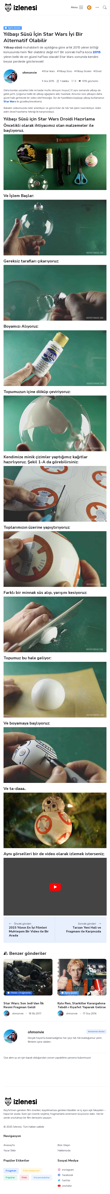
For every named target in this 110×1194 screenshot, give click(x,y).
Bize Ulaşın (64, 1145)
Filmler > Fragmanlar (19, 993)
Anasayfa (9, 1145)
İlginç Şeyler (13, 28)
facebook (65, 1175)
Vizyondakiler (41, 1177)
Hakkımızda (64, 1150)
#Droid (97, 71)
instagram (66, 1169)
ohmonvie (29, 73)
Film (24, 1177)
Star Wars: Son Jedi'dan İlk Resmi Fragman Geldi (24, 1005)
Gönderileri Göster (96, 1031)
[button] (97, 7)
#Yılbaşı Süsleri (82, 71)
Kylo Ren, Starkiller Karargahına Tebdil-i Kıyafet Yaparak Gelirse (82, 1005)
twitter (64, 1180)
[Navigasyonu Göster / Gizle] (77, 7)
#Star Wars (48, 71)
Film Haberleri (31, 1170)
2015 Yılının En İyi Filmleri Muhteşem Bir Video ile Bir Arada (29, 931)
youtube (65, 1185)
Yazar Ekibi (10, 1150)
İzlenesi (17, 1126)
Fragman (11, 1170)
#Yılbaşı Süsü (64, 71)
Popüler (10, 1177)
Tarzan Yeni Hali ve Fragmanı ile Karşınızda (83, 929)
